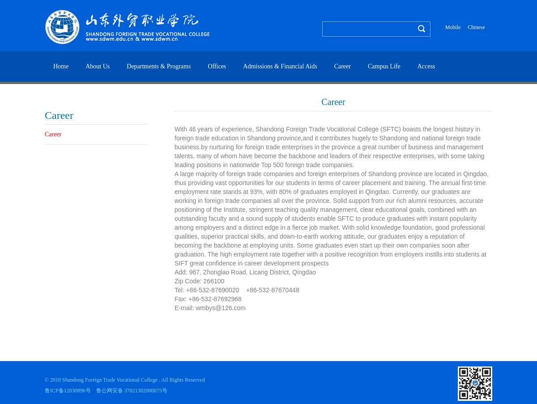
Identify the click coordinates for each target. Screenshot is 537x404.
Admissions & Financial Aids (280, 66)
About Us (97, 66)
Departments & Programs (159, 66)
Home (60, 66)
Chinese (476, 27)
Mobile (453, 27)
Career (342, 66)
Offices (217, 66)
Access (426, 66)
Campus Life (384, 66)
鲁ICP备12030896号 (68, 390)
